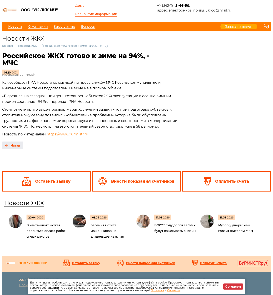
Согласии (173, 290)
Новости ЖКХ (27, 45)
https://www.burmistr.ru (67, 134)
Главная (7, 45)
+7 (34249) (173, 5)
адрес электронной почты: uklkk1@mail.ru (194, 10)
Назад (15, 145)
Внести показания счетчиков (150, 263)
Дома (80, 5)
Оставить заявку (86, 263)
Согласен (233, 286)
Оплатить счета (213, 263)
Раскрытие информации (96, 14)
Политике (157, 290)
